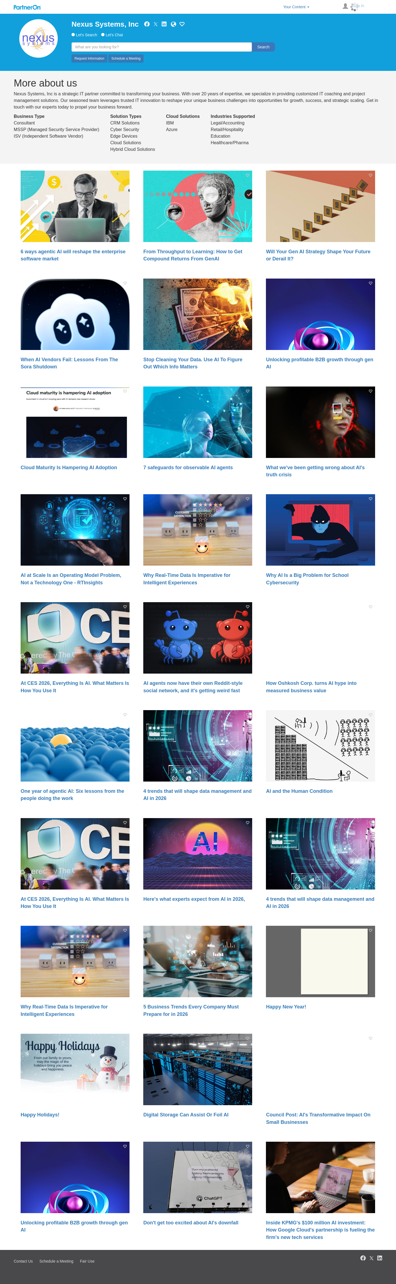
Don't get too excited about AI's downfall (190, 1222)
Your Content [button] (296, 7)
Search (263, 47)
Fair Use (87, 1261)
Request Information (89, 58)
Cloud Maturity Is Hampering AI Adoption (69, 467)
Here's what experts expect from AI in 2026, (194, 899)
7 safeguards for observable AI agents (188, 467)
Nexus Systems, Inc (105, 24)
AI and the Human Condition (299, 791)
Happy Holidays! (40, 1115)
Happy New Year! (286, 1007)
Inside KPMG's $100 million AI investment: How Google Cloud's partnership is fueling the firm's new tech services (320, 1230)
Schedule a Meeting (126, 58)
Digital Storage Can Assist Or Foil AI (186, 1115)
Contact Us (23, 1261)
